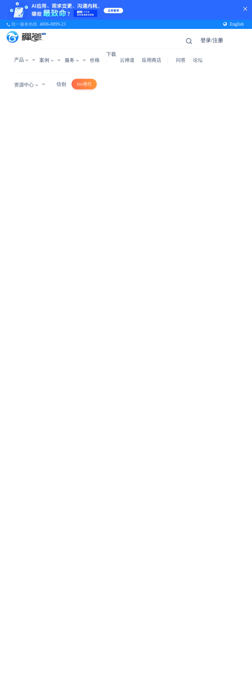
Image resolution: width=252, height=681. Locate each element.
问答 (181, 60)
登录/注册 (211, 40)
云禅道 (127, 60)
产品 (21, 59)
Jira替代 (84, 84)
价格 (95, 60)
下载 (111, 54)
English (233, 24)
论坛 (198, 60)
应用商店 (151, 60)
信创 (61, 84)
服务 (72, 60)
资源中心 (26, 84)
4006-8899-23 (53, 24)
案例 (46, 60)
